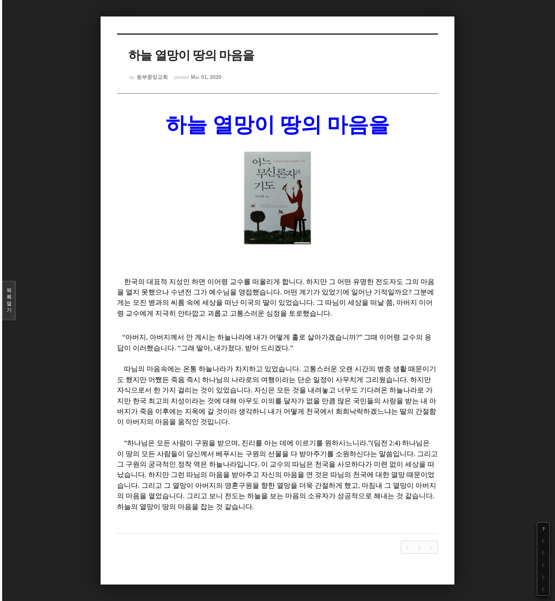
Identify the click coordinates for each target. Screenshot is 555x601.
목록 (9, 300)
